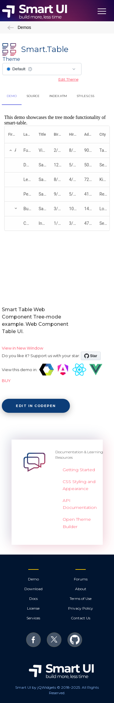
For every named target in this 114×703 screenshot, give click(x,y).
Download (33, 588)
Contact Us (80, 618)
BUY (6, 380)
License (33, 608)
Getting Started (79, 469)
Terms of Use (81, 598)
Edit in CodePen (36, 406)
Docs (33, 598)
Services (33, 618)
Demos (19, 27)
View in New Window (22, 348)
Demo (33, 579)
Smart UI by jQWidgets (35, 687)
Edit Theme (68, 79)
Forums (81, 579)
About (80, 588)
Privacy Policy (80, 608)
